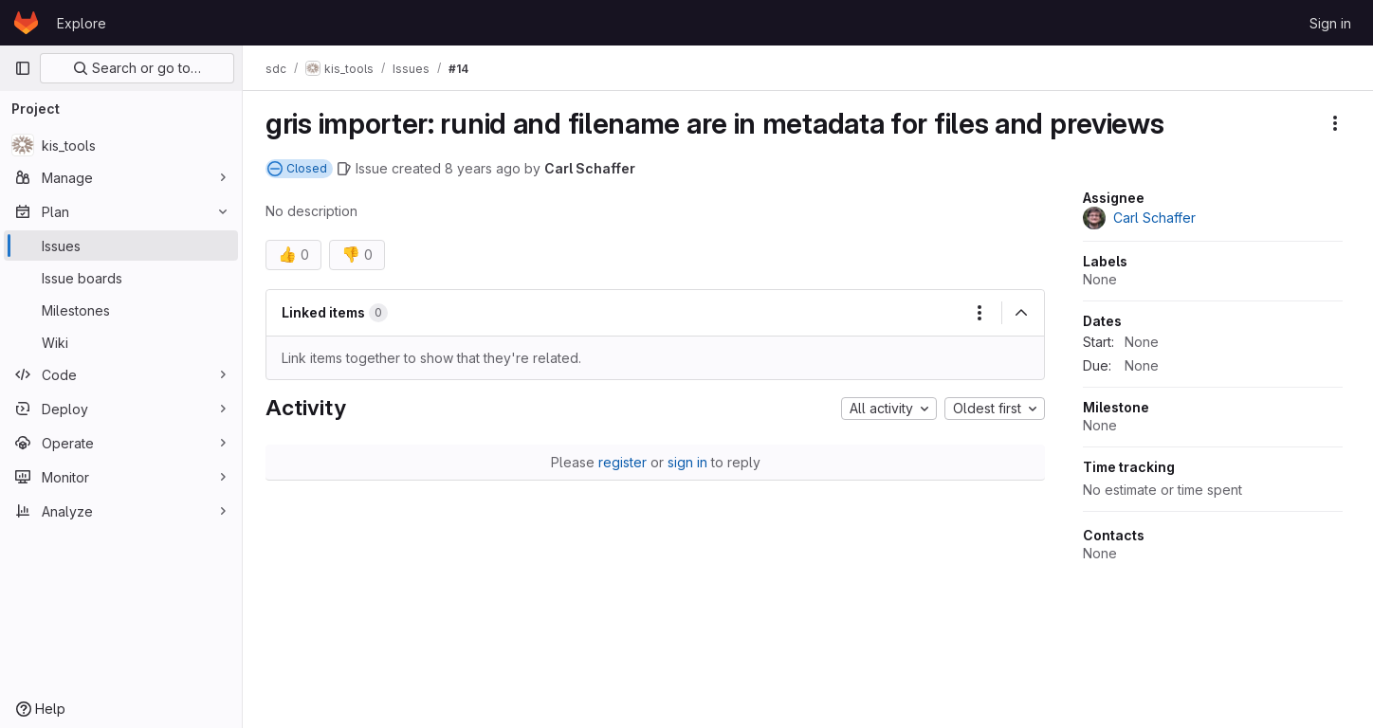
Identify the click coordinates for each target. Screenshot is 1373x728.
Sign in (1330, 23)
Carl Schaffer (589, 168)
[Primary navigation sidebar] (23, 68)
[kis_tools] (121, 145)
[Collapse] (1021, 312)
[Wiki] (121, 342)
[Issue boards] (121, 278)
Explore (81, 23)
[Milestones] (121, 310)
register (622, 462)
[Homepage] (26, 23)
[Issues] (121, 245)
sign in (687, 462)
